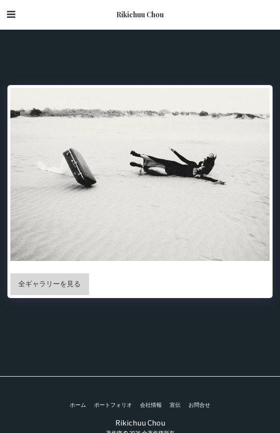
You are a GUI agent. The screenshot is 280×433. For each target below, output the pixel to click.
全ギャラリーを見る (49, 283)
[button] (10, 14)
